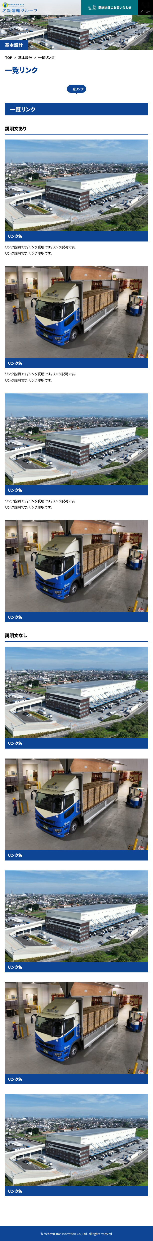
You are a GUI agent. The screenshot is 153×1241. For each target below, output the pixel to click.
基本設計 (25, 57)
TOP (8, 57)
